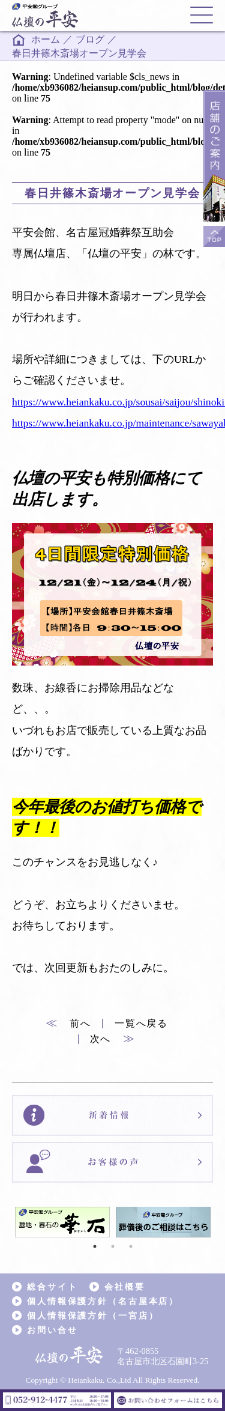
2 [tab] (113, 1246)
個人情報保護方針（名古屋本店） (103, 1301)
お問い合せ (52, 1330)
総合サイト (52, 1286)
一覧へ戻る (141, 1023)
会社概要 (124, 1286)
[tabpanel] (62, 1222)
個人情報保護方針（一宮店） (92, 1315)
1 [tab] (95, 1246)
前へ (68, 1023)
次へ (113, 1039)
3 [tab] (131, 1246)
